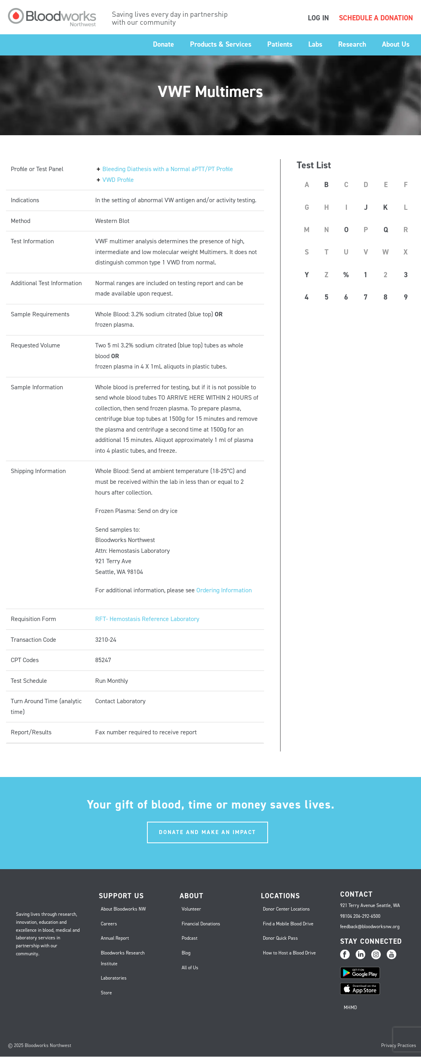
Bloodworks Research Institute (123, 958)
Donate (163, 44)
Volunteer (191, 909)
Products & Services (220, 44)
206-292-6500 (366, 916)
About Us (395, 44)
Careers (109, 924)
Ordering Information (224, 590)
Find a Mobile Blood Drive (288, 924)
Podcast (190, 938)
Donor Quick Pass (280, 938)
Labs (315, 44)
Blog (186, 953)
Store (106, 993)
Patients (279, 44)
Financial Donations (201, 924)
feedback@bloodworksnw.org (369, 926)
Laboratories (114, 978)
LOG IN (318, 18)
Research (352, 44)
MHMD (350, 1007)
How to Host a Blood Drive (289, 953)
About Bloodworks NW (123, 909)
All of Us (190, 967)
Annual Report (115, 938)
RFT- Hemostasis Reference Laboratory (147, 619)
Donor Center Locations (286, 909)
